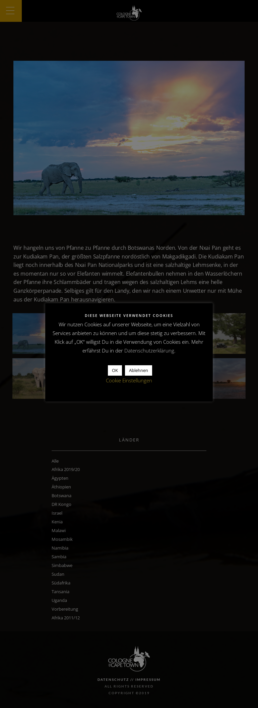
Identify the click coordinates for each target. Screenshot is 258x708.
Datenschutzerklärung (149, 350)
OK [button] (115, 370)
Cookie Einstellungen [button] (129, 380)
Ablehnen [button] (138, 370)
